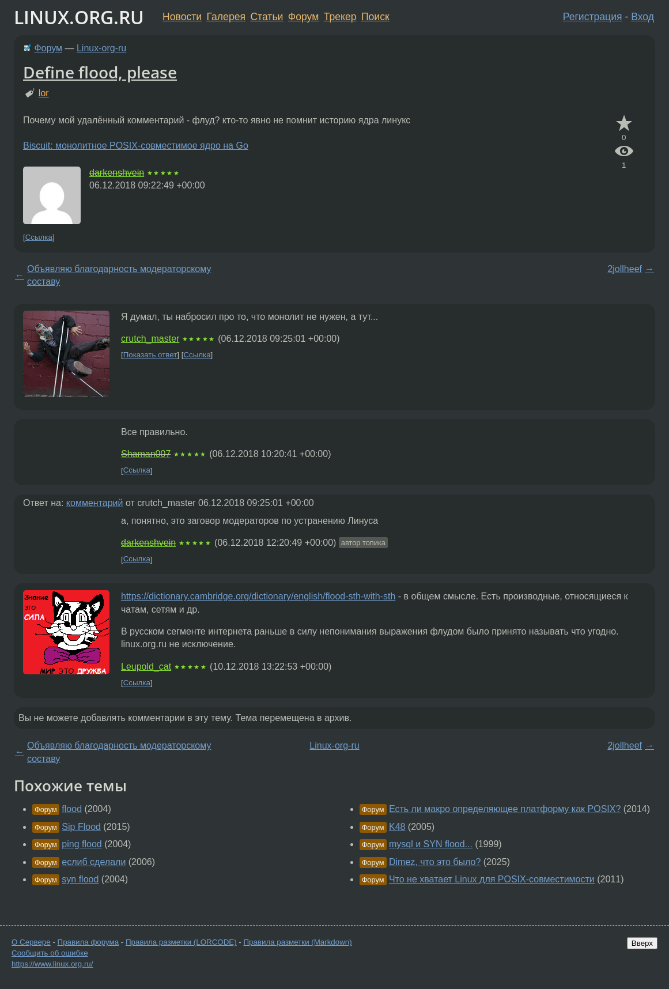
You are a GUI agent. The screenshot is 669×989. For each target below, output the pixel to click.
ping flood (81, 844)
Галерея (226, 16)
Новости (182, 16)
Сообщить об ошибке (50, 953)
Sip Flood (81, 827)
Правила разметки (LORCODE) (181, 942)
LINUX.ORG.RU (79, 17)
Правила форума (88, 942)
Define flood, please (100, 72)
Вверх (642, 943)
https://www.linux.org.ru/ (52, 964)
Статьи (266, 16)
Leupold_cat (146, 666)
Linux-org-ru (101, 48)
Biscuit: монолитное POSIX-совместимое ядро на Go (135, 145)
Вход (642, 16)
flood (72, 809)
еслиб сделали (94, 862)
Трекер (340, 16)
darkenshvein (116, 173)
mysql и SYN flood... (431, 844)
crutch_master (150, 338)
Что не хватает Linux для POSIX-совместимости (492, 879)
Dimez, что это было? (435, 862)
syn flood (80, 879)
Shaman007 (146, 454)
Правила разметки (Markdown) (297, 942)
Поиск (375, 16)
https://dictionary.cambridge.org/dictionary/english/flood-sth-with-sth (258, 596)
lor (44, 93)
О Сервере (31, 942)
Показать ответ (150, 354)
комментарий (94, 503)
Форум (303, 16)
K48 (397, 827)
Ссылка (38, 237)
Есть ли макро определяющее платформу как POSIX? (505, 809)
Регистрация (592, 16)
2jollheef (624, 269)
